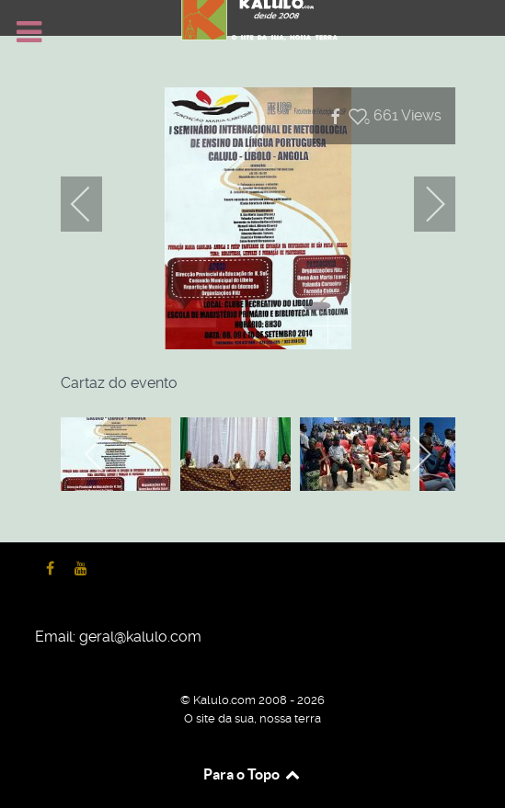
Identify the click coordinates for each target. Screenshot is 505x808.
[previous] (93, 204)
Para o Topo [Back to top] (252, 774)
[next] (423, 204)
